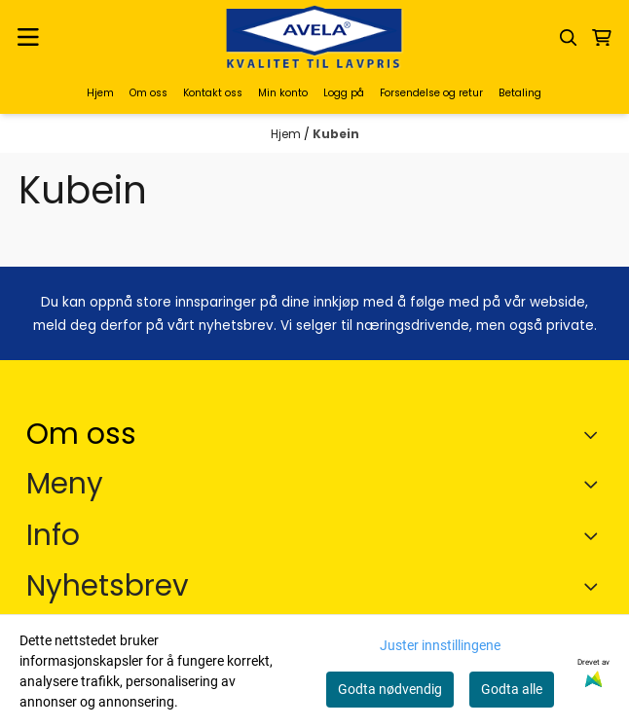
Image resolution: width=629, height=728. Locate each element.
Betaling (520, 93)
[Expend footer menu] (595, 483)
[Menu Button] (28, 37)
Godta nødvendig (390, 689)
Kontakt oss (212, 93)
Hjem (100, 93)
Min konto (283, 93)
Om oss (148, 93)
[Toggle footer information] (595, 435)
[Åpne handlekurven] (601, 38)
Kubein (336, 134)
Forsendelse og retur (431, 93)
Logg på (343, 93)
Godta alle (511, 689)
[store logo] (314, 37)
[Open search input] (568, 38)
